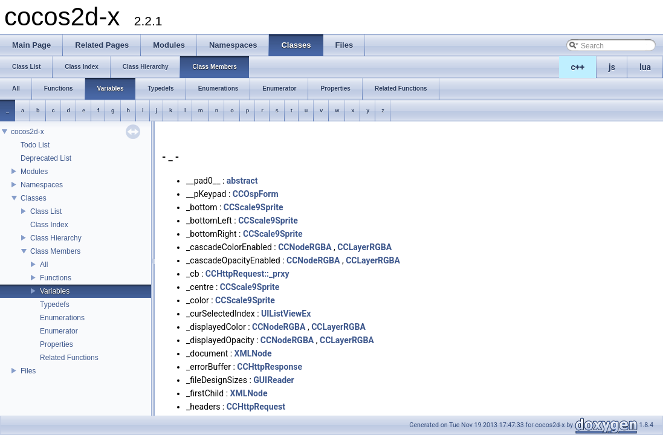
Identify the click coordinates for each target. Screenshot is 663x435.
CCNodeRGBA (304, 247)
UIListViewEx (286, 313)
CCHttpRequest (256, 406)
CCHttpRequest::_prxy (247, 274)
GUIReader (273, 380)
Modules (34, 171)
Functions (55, 278)
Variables (55, 291)
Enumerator (59, 331)
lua (645, 67)
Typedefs (55, 304)
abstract (242, 180)
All (44, 264)
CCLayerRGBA (364, 247)
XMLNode (253, 353)
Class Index (49, 225)
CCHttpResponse (269, 367)
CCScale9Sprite (253, 207)
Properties (56, 344)
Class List (46, 211)
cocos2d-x (27, 131)
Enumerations (62, 318)
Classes (34, 198)
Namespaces (42, 185)
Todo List (35, 145)
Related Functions (69, 357)
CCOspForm (256, 194)
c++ (578, 67)
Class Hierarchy (56, 238)
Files (28, 371)
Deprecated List (46, 158)
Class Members (55, 251)
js (612, 67)
